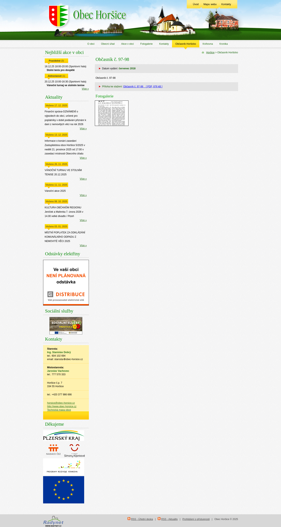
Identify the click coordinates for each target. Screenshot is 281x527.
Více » (85, 88)
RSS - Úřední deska (142, 519)
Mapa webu (210, 4)
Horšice (210, 52)
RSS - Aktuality (169, 519)
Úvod (196, 4)
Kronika (223, 43)
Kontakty (226, 4)
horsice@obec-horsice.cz (61, 403)
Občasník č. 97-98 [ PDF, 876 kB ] (142, 86)
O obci (91, 43)
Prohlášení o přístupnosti (196, 519)
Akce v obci (127, 43)
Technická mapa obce (59, 409)
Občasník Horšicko (185, 43)
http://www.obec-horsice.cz (62, 406)
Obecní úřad (108, 43)
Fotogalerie (146, 43)
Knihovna (208, 43)
